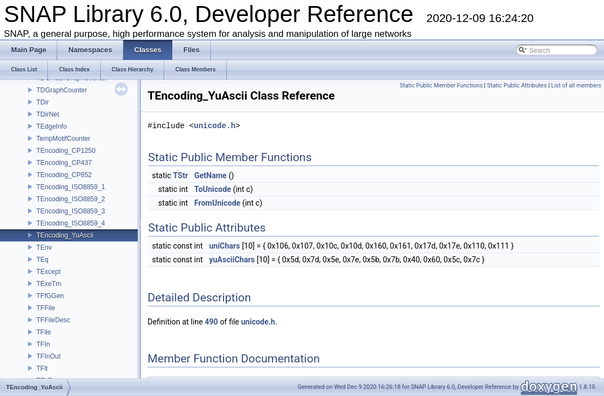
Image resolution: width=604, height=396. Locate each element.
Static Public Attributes (517, 85)
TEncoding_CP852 (64, 175)
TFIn (43, 344)
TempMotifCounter (63, 138)
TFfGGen (50, 296)
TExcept (48, 272)
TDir (42, 102)
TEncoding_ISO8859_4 (70, 223)
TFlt (42, 368)
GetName (210, 175)
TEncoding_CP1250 (65, 151)
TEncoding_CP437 (64, 163)
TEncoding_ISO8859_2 (70, 199)
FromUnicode (217, 203)
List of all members (576, 85)
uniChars (224, 245)
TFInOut (48, 356)
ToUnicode (212, 189)
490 (211, 321)
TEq (42, 259)
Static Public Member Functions (441, 85)
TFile (43, 332)
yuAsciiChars (232, 259)
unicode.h (215, 125)
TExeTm (48, 284)
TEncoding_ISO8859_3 (70, 211)
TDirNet (47, 114)
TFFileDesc (53, 320)
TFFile (45, 308)
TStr (180, 175)
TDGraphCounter (61, 90)
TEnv (44, 247)
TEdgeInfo (51, 126)
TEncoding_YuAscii (64, 235)
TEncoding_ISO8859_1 (70, 187)
